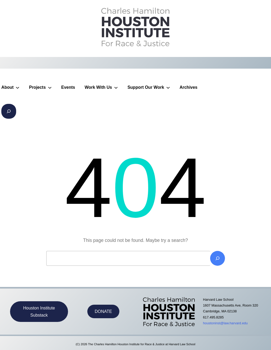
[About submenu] (17, 87)
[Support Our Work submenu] (168, 87)
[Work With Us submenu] (116, 87)
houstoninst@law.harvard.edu (225, 323)
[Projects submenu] (50, 87)
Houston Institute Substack (39, 311)
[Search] (217, 258)
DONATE (103, 311)
